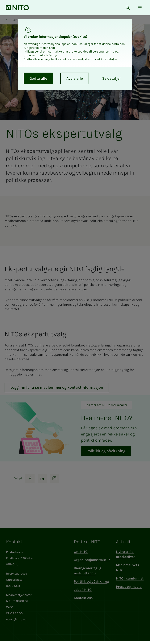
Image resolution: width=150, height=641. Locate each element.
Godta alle (38, 78)
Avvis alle (74, 78)
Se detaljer (111, 78)
